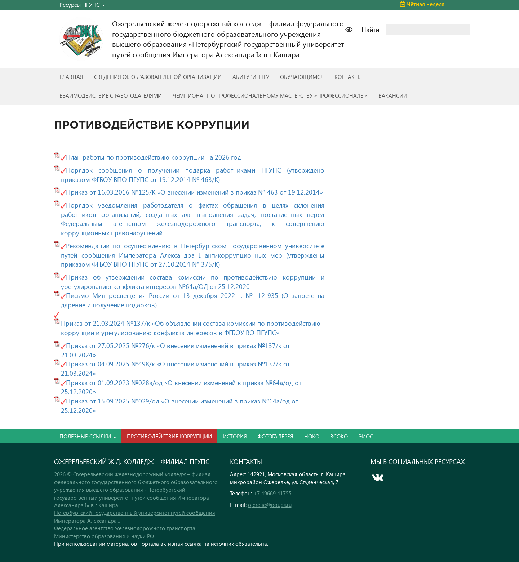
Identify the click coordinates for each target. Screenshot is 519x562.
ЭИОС (366, 436)
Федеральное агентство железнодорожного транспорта (124, 528)
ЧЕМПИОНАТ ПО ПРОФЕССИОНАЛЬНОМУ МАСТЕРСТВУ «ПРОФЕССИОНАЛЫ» (270, 95)
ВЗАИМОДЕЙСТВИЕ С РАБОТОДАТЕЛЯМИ (110, 95)
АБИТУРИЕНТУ (250, 76)
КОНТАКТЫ (348, 76)
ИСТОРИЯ (235, 436)
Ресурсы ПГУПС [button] (82, 4)
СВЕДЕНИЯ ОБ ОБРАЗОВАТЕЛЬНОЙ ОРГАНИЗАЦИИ (158, 76)
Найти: (371, 29)
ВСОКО (339, 436)
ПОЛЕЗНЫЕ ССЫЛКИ (87, 436)
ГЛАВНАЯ (71, 76)
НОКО (311, 436)
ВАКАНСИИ (392, 95)
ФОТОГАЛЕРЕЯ (275, 436)
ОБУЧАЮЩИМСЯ (302, 76)
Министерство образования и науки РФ (104, 536)
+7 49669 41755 (272, 493)
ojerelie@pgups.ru (270, 504)
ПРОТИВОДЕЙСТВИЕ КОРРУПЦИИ (169, 436)
